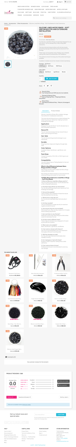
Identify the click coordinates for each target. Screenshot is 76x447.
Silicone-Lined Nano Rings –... (38, 324)
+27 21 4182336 (13, 2)
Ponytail (43, 12)
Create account (43, 435)
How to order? (7, 431)
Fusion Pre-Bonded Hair (25, 9)
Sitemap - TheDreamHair (28, 438)
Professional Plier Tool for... (61, 273)
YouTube (14, 422)
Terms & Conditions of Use (28, 433)
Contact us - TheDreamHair (28, 437)
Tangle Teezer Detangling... (38, 298)
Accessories (27, 15)
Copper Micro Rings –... (61, 324)
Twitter (9, 422)
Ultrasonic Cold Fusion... (15, 273)
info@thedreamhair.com (63, 441)
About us (24, 435)
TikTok (27, 422)
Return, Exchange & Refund (11, 437)
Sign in (40, 433)
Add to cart (51, 79)
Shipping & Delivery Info (10, 435)
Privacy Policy (25, 431)
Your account (44, 428)
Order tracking (42, 431)
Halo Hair (21, 12)
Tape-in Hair (54, 6)
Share (44, 85)
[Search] (62, 18)
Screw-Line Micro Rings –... (61, 298)
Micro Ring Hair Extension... (38, 273)
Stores (23, 440)
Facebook (5, 422)
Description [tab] (45, 111)
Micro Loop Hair (62, 9)
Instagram (20, 422)
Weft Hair (28, 12)
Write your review (63, 381)
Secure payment (8, 433)
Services (36, 15)
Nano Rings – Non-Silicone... (15, 324)
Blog (42, 15)
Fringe (20, 15)
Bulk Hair (36, 12)
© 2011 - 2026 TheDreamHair (38, 445)
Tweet (47, 85)
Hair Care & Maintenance (10, 438)
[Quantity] (41, 78)
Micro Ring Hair (51, 9)
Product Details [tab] (55, 111)
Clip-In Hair (45, 6)
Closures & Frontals (64, 12)
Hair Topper (52, 12)
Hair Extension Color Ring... (15, 298)
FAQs (5, 440)
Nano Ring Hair (39, 9)
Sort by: (62, 397)
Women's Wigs (35, 6)
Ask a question (62, 385)
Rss (12, 422)
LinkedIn (24, 422)
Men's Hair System (23, 6)
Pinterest (51, 85)
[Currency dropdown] (51, 2)
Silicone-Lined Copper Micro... (14, 349)
